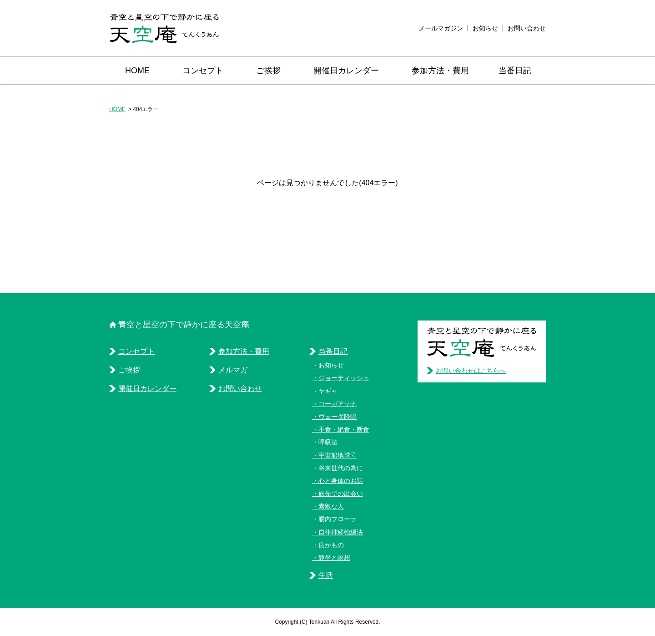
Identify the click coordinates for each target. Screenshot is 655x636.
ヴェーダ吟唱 (337, 416)
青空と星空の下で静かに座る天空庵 (183, 324)
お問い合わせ (527, 28)
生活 (325, 575)
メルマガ (232, 370)
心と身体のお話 (340, 480)
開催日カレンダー (346, 70)
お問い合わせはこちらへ (471, 370)
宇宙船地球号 (337, 455)
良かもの (331, 545)
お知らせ (485, 28)
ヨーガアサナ (337, 403)
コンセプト (202, 70)
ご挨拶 (268, 70)
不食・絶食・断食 (343, 429)
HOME (137, 70)
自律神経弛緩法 (340, 532)
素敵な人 (331, 506)
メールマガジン (440, 28)
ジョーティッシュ (343, 378)
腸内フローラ (337, 519)
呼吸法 (328, 442)
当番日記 (515, 70)
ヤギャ (328, 391)
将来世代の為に (340, 468)
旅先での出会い (340, 493)
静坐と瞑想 (334, 557)
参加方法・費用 (440, 70)
